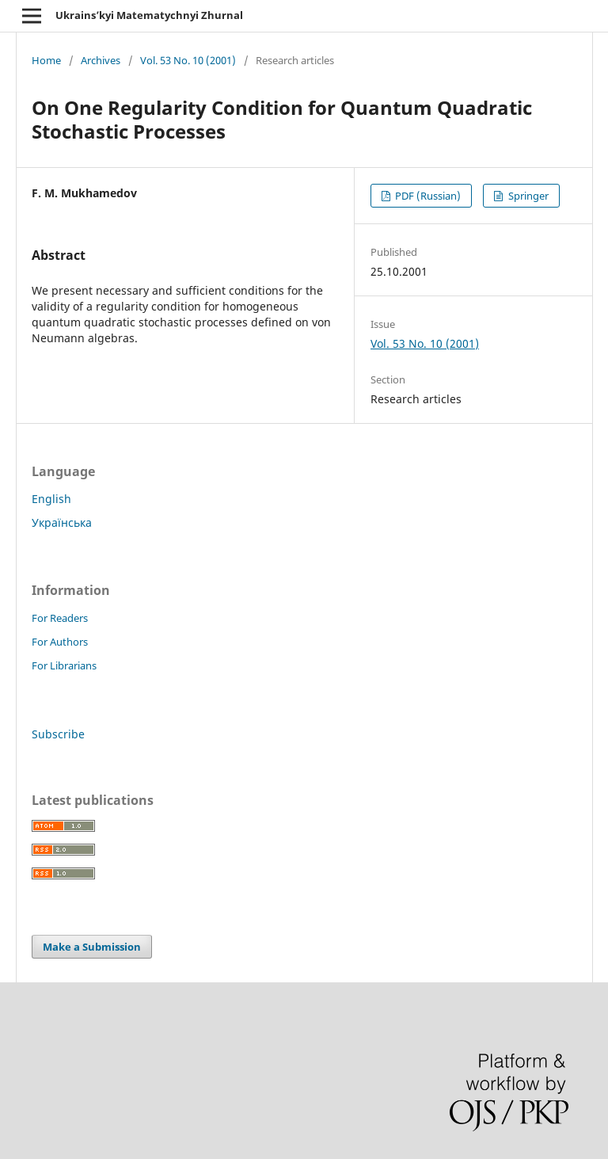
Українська (62, 522)
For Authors (60, 642)
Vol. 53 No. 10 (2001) (188, 60)
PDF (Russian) (427, 196)
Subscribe (58, 734)
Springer (527, 196)
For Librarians (64, 665)
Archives (100, 60)
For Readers (60, 618)
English (51, 498)
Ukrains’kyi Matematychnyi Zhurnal (149, 15)
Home (46, 60)
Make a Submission (92, 947)
